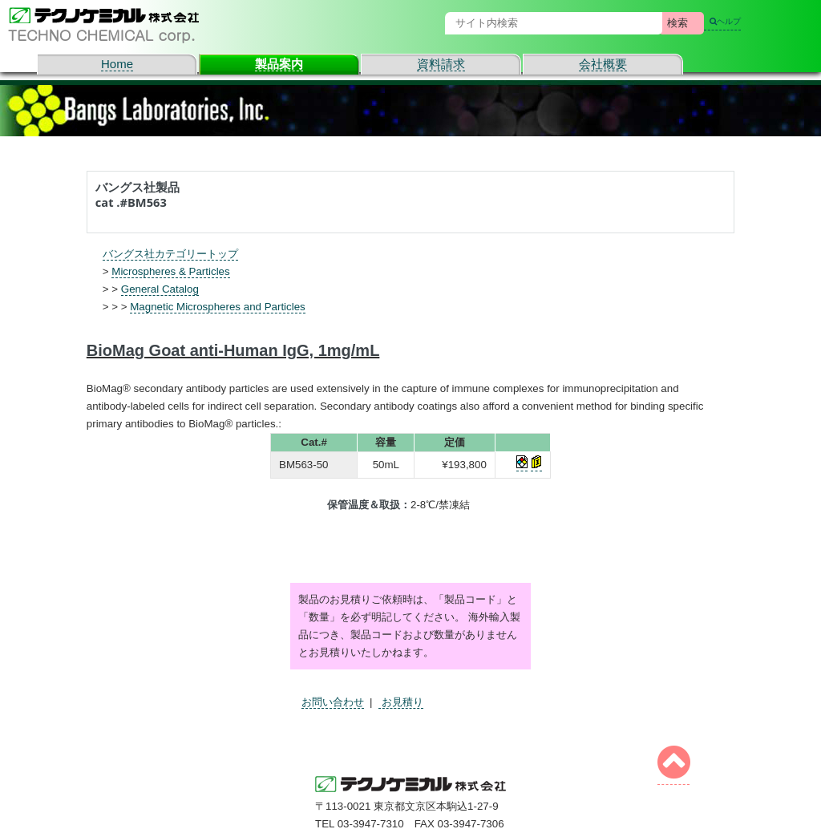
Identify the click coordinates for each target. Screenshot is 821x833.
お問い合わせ (332, 702)
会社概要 (603, 64)
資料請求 (441, 64)
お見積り (400, 702)
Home (117, 64)
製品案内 (279, 64)
